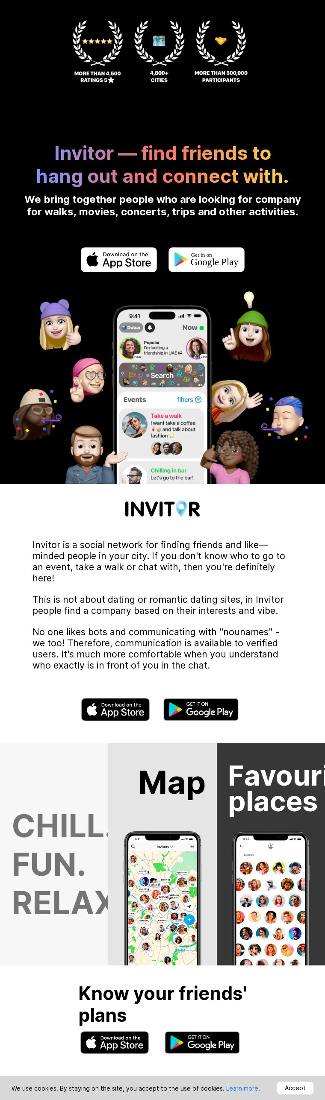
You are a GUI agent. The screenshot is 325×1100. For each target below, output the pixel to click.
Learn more (242, 1088)
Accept (295, 1087)
